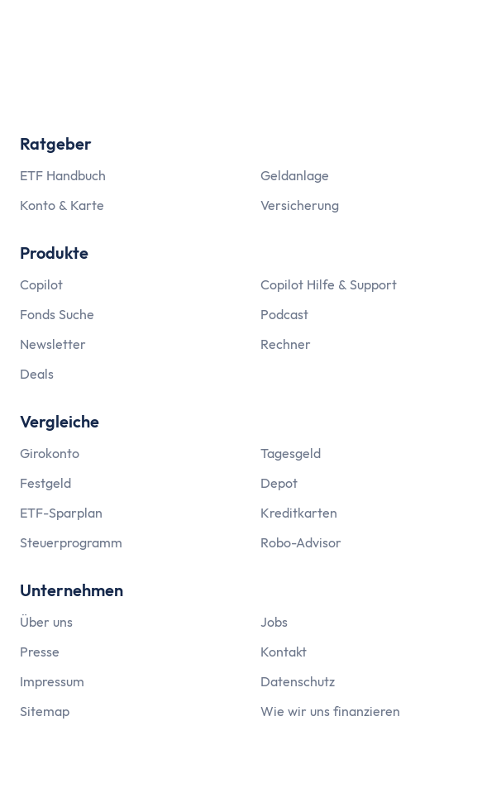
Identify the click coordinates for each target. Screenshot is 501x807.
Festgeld (45, 483)
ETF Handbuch (63, 175)
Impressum (52, 681)
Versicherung (299, 205)
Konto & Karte (62, 205)
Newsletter (53, 344)
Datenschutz (297, 681)
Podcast (284, 314)
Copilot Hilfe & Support (328, 284)
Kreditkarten (298, 512)
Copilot (41, 284)
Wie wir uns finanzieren (330, 711)
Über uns (46, 622)
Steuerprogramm (71, 542)
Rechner (285, 344)
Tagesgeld (290, 453)
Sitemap (44, 711)
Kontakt (283, 651)
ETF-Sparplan (61, 512)
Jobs (274, 622)
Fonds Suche (57, 314)
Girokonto (49, 453)
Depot (279, 483)
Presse (40, 651)
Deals (37, 373)
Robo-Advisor (300, 542)
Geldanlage (294, 175)
